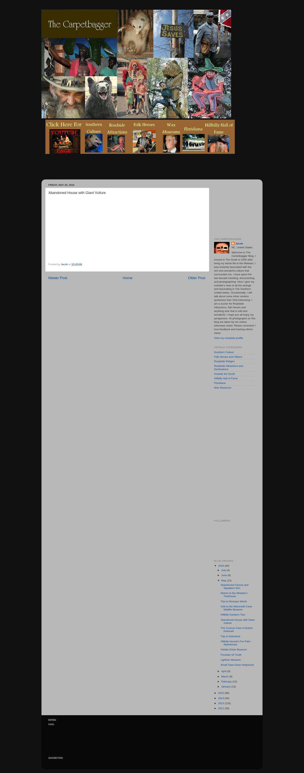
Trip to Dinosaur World (234, 601)
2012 (221, 708)
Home (127, 278)
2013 (221, 703)
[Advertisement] (116, 169)
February (226, 681)
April (224, 671)
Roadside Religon (224, 361)
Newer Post (57, 278)
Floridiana (219, 383)
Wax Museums (222, 387)
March (225, 676)
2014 (221, 698)
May (224, 580)
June (224, 575)
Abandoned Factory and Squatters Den (235, 586)
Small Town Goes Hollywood (237, 664)
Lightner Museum (231, 659)
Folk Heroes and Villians (228, 356)
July (224, 570)
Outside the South (224, 373)
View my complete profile (228, 338)
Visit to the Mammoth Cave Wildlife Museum (236, 608)
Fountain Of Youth (231, 654)
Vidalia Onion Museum (234, 649)
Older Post (196, 278)
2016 (221, 565)
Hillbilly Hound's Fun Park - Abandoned (236, 643)
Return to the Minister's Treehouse (234, 595)
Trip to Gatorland (230, 636)
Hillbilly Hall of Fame (226, 378)
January (226, 686)
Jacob (239, 243)
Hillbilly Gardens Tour (233, 614)
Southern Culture (224, 352)
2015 (221, 693)
